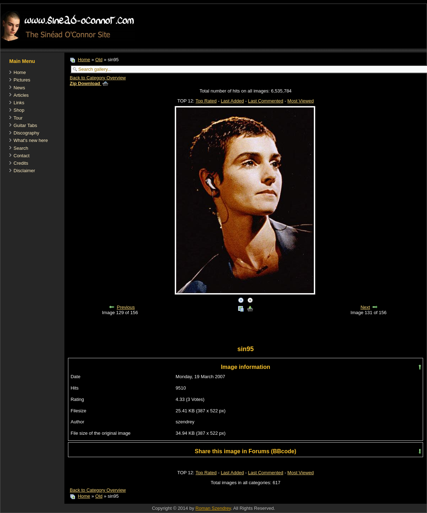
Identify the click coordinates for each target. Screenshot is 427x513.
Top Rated (206, 101)
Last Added (232, 101)
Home (20, 72)
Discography (26, 133)
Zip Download (89, 83)
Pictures (22, 80)
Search (21, 148)
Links (19, 102)
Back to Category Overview (98, 77)
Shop (19, 110)
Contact (22, 155)
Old (98, 59)
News (19, 87)
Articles (21, 95)
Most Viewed (301, 101)
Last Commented (265, 101)
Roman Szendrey (213, 508)
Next (365, 307)
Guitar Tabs (25, 125)
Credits (21, 163)
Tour (18, 118)
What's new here (31, 140)
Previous (126, 307)
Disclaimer (24, 170)
